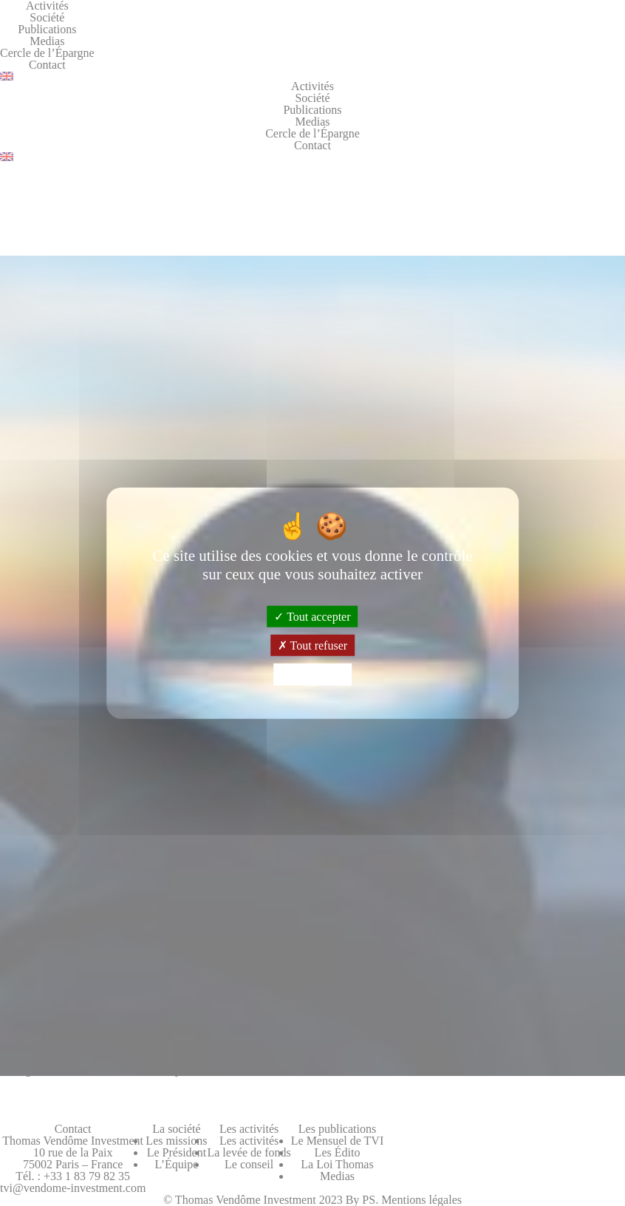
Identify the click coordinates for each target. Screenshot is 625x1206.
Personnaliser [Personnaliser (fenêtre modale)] (312, 674)
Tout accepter (312, 616)
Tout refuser (312, 645)
